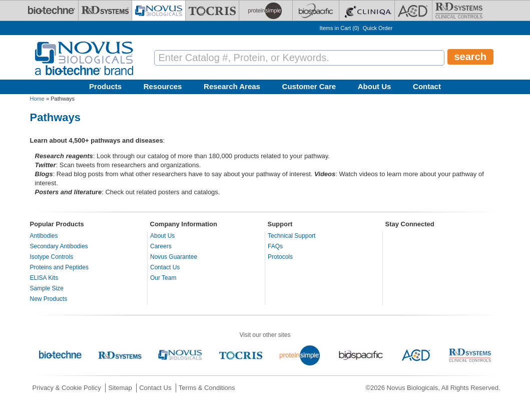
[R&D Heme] (458, 10)
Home (37, 99)
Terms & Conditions (207, 387)
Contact (427, 86)
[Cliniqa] (366, 10)
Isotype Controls (52, 256)
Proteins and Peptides (59, 267)
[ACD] (413, 10)
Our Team (163, 277)
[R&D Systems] (105, 10)
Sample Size (47, 288)
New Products (49, 298)
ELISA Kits (44, 277)
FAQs (275, 246)
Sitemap (120, 387)
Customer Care (309, 86)
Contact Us (165, 267)
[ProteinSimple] (265, 10)
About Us (374, 86)
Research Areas (232, 86)
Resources (163, 86)
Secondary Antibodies (59, 246)
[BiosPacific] (316, 10)
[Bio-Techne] (51, 10)
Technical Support (291, 235)
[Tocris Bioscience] (212, 10)
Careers (161, 246)
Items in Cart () (339, 28)
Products (105, 86)
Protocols (280, 256)
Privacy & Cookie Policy (67, 387)
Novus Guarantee (173, 256)
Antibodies (44, 235)
